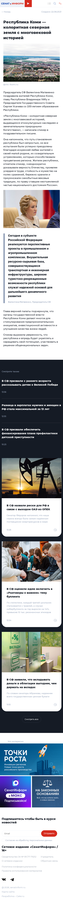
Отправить (49, 833)
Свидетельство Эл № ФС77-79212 (19, 856)
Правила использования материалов (22, 870)
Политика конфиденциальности (19, 866)
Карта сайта (8, 891)
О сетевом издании (12, 861)
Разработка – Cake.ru (13, 896)
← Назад (6, 11)
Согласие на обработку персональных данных (28, 840)
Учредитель (47, 856)
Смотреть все (31, 719)
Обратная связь (49, 861)
